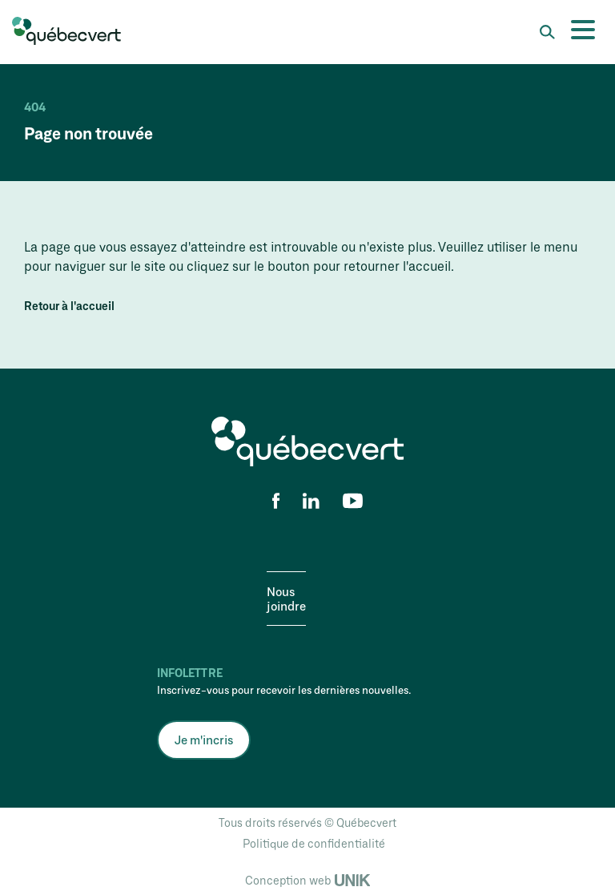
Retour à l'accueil (69, 306)
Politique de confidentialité (314, 843)
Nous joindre (286, 598)
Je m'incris (204, 739)
